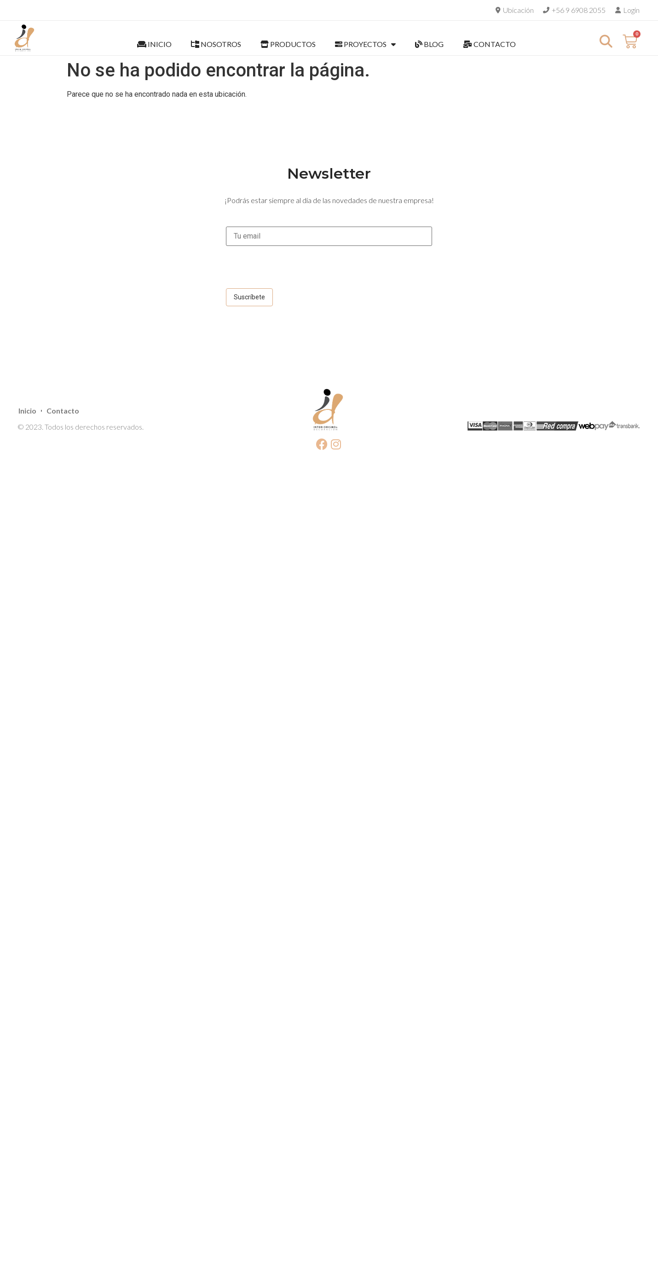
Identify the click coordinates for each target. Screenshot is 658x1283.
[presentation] (296, 270)
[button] (605, 41)
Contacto (62, 410)
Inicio (27, 410)
